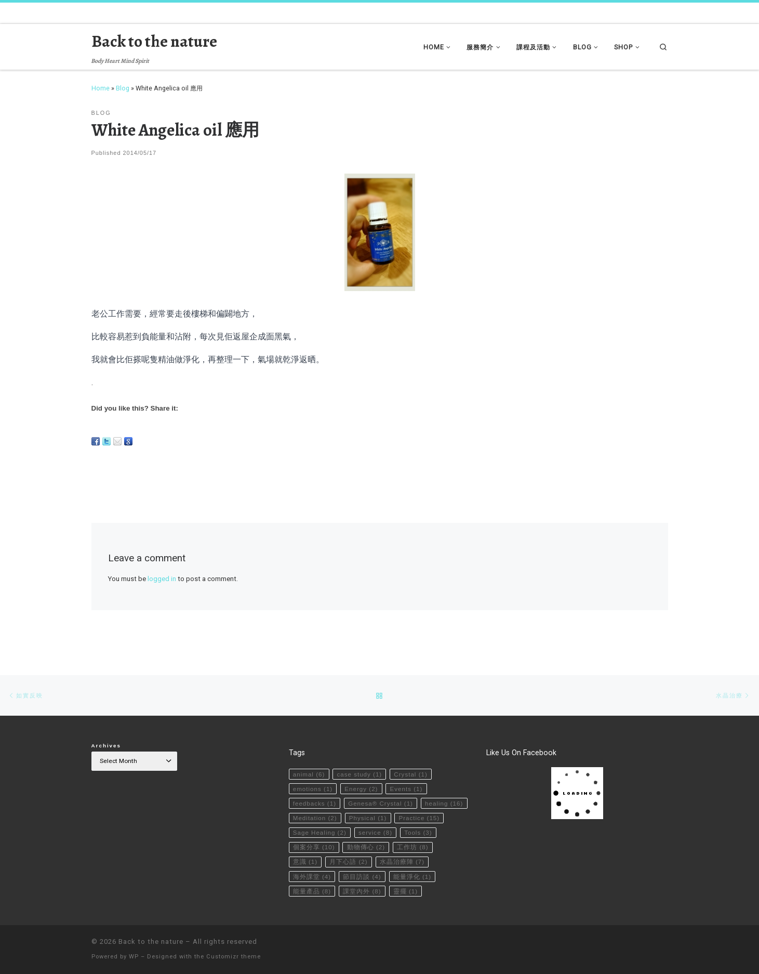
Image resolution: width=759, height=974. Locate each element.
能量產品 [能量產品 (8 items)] (362, 875)
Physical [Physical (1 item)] (420, 801)
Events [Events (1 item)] (407, 771)
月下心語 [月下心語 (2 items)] (393, 846)
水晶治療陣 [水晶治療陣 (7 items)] (315, 861)
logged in (162, 579)
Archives (106, 729)
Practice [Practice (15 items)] (314, 816)
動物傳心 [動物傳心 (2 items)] (407, 831)
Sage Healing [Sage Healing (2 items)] (374, 816)
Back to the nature (150, 941)
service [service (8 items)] (430, 816)
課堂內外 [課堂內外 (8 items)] (413, 875)
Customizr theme (233, 956)
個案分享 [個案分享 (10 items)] (355, 831)
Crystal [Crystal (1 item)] (412, 757)
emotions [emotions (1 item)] (313, 771)
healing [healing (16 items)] (312, 801)
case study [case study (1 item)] (360, 757)
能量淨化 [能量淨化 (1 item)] (312, 875)
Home (100, 88)
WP (134, 956)
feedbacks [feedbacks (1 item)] (315, 787)
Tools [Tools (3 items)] (307, 831)
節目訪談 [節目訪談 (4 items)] (420, 861)
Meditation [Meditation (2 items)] (366, 801)
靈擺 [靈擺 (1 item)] (305, 890)
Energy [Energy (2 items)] (362, 771)
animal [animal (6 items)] (309, 757)
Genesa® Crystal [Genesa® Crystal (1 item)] (382, 787)
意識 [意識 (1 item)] (349, 846)
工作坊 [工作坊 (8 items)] (309, 846)
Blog (122, 88)
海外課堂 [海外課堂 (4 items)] (369, 861)
